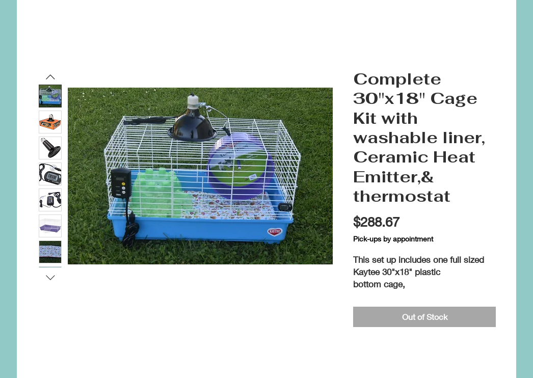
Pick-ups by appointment (393, 238)
